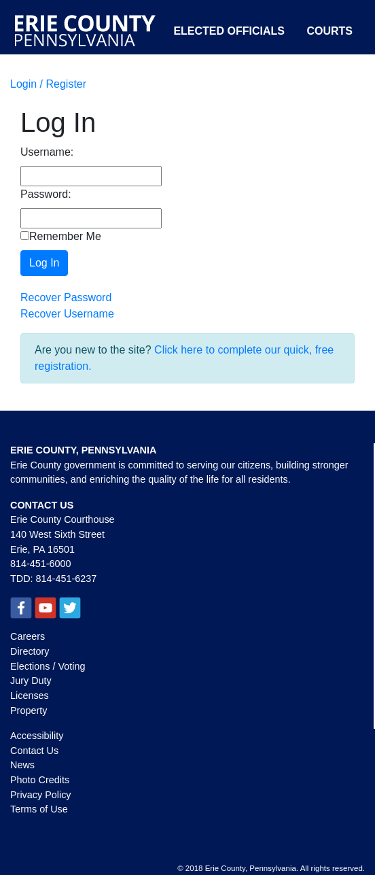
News (22, 764)
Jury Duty (31, 680)
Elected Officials (229, 31)
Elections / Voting (47, 666)
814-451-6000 (40, 563)
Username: (46, 152)
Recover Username (67, 314)
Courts (329, 31)
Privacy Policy (40, 794)
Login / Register (48, 84)
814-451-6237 (66, 578)
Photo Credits (39, 779)
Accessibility (36, 735)
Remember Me (60, 236)
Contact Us (34, 750)
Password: (45, 194)
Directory (30, 651)
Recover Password (65, 297)
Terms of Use (39, 809)
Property (28, 710)
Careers (27, 636)
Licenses (29, 695)
